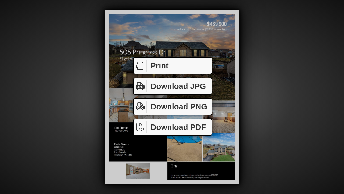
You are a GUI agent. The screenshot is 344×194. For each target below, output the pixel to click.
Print (151, 66)
